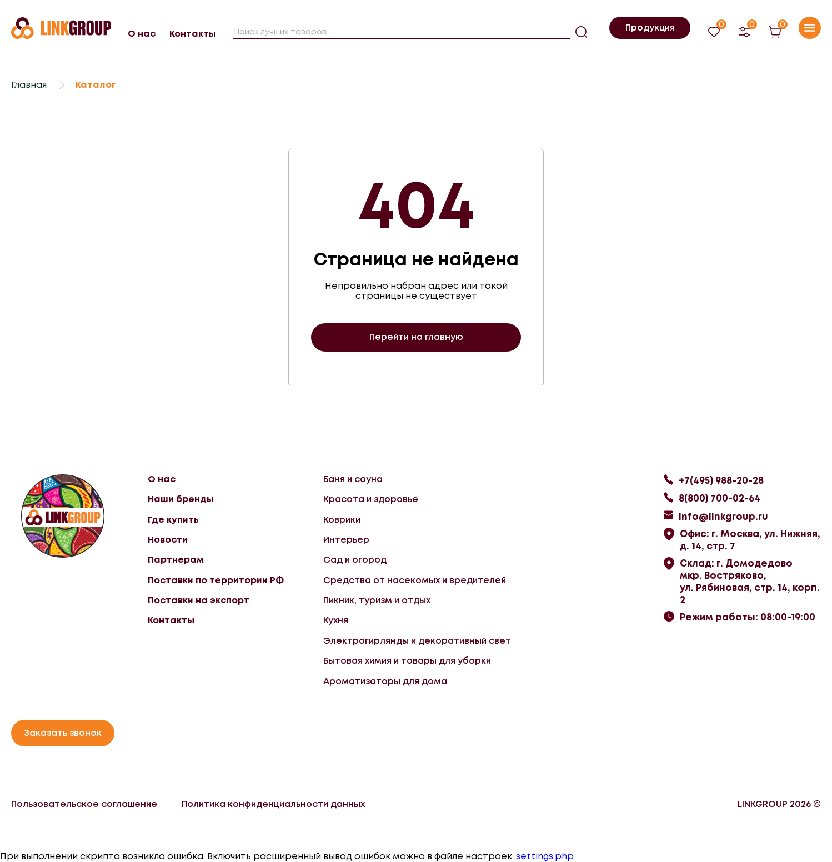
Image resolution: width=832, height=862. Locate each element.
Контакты (192, 33)
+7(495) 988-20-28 (721, 480)
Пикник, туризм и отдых (376, 600)
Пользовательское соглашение (84, 804)
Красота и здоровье (370, 499)
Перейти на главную (416, 337)
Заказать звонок (63, 733)
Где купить (173, 519)
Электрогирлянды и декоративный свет (417, 640)
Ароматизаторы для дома (385, 681)
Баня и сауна (353, 479)
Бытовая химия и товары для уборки (407, 660)
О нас (142, 33)
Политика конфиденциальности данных (273, 804)
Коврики (341, 519)
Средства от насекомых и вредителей (414, 580)
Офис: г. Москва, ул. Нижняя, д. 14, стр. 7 (750, 540)
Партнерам (176, 559)
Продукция (650, 27)
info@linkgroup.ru (723, 516)
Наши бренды (181, 499)
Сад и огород (355, 559)
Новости (168, 539)
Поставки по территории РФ (216, 580)
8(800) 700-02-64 (719, 498)
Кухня (335, 620)
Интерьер (346, 539)
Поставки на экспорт (198, 600)
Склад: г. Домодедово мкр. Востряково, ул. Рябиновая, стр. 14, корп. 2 (750, 581)
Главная (29, 85)
